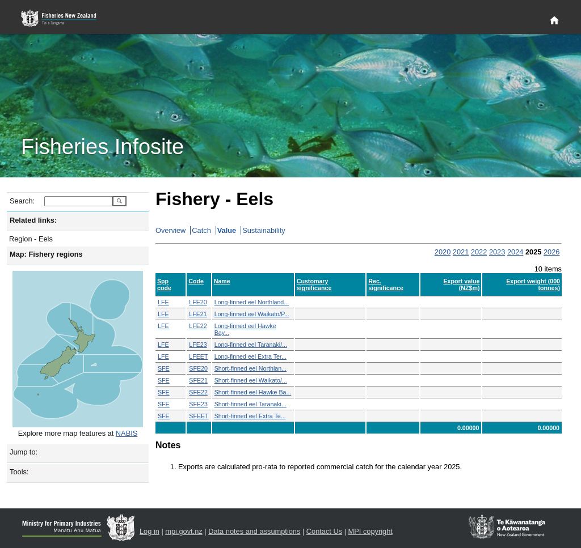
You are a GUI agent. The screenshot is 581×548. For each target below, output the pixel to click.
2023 (497, 252)
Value (226, 230)
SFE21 (198, 380)
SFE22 (198, 392)
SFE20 (198, 368)
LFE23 (198, 344)
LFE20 (198, 302)
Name (222, 281)
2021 (461, 252)
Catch (201, 230)
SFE (164, 368)
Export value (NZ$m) (462, 284)
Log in (149, 531)
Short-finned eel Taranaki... (250, 404)
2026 (551, 252)
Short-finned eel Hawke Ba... (253, 392)
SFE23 (198, 404)
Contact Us (324, 531)
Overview (170, 230)
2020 (443, 252)
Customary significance (314, 284)
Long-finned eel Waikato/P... (251, 314)
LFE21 (198, 314)
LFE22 (198, 325)
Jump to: (23, 452)
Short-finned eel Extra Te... (250, 416)
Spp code (164, 284)
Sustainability (263, 230)
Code (196, 281)
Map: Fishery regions (46, 254)
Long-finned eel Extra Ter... (250, 356)
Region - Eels (31, 239)
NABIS (126, 433)
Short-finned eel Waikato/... (250, 380)
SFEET (198, 416)
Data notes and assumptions (254, 531)
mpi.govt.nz (183, 531)
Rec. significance (385, 284)
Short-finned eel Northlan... (250, 368)
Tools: (19, 472)
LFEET (198, 356)
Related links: (33, 220)
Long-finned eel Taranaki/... (250, 344)
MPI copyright (370, 531)
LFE (163, 302)
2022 (479, 252)
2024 (515, 252)
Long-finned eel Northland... (251, 302)
